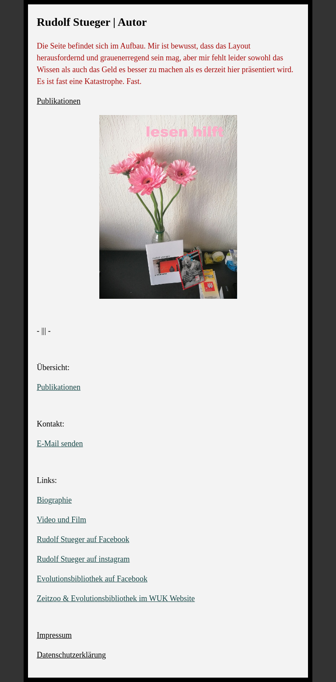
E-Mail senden (60, 443)
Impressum (54, 635)
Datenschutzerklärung (71, 655)
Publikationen (58, 101)
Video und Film (61, 519)
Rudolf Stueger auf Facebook (83, 539)
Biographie (54, 500)
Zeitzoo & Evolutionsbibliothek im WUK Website (116, 598)
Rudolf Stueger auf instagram (83, 559)
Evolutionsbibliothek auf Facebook (92, 578)
